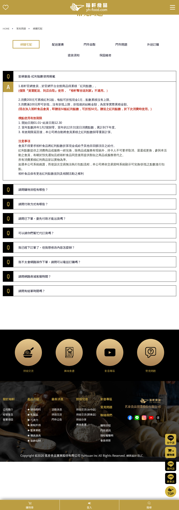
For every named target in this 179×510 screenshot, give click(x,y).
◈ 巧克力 (32, 458)
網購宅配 (37, 66)
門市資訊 (105, 468)
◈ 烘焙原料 (34, 447)
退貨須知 (74, 93)
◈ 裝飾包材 (34, 478)
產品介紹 (33, 437)
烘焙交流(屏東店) (86, 452)
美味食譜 (81, 462)
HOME (6, 66)
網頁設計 (131, 493)
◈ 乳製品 (32, 452)
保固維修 (105, 93)
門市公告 (57, 457)
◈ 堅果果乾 (34, 468)
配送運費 (58, 82)
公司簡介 (8, 447)
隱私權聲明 (106, 473)
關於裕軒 (9, 437)
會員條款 (105, 478)
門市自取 (90, 82)
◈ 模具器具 (34, 473)
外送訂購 (153, 82)
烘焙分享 (81, 457)
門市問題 (121, 82)
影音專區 (106, 437)
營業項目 (8, 457)
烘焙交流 (57, 452)
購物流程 (105, 463)
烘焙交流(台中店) (86, 447)
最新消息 (57, 437)
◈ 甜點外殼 (34, 463)
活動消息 (57, 447)
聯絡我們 (106, 453)
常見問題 (21, 66)
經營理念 (8, 452)
